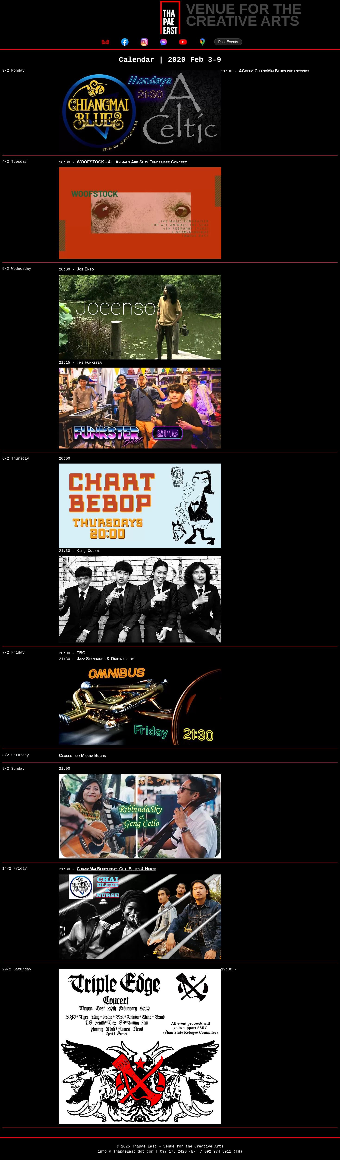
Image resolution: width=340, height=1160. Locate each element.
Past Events (228, 42)
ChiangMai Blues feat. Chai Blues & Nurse (116, 869)
